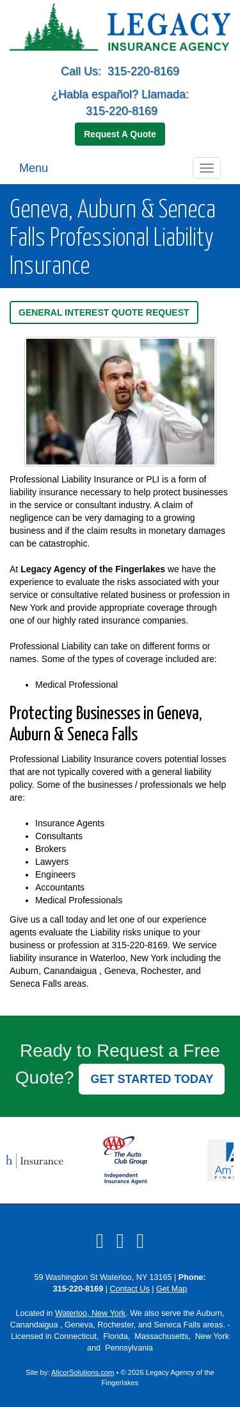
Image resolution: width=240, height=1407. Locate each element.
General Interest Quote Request (104, 312)
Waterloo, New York (90, 1313)
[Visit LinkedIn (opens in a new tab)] (120, 1240)
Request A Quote (120, 134)
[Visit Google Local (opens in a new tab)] (140, 1240)
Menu (33, 168)
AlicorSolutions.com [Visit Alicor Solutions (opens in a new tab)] (82, 1372)
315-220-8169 (143, 71)
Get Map (171, 1288)
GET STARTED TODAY (151, 1079)
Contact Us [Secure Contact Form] (129, 1288)
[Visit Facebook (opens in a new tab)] (100, 1240)
